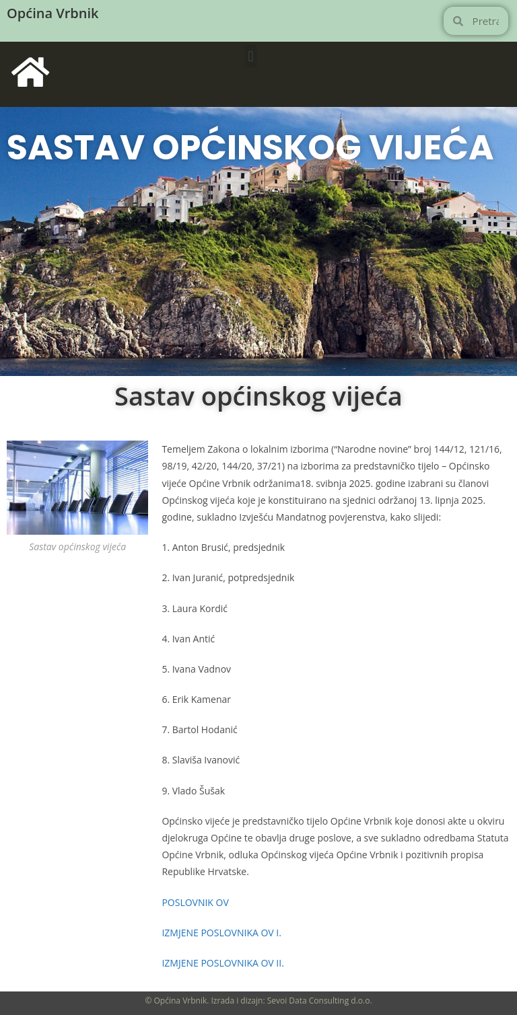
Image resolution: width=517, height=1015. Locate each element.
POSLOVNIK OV (195, 902)
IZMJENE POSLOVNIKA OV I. (221, 932)
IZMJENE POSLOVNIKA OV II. (222, 962)
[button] (250, 56)
